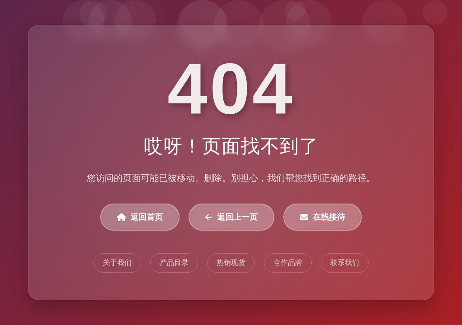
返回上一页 (231, 217)
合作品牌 (287, 262)
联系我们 (344, 262)
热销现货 (231, 262)
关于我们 (117, 262)
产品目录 (174, 262)
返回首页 (140, 217)
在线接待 (322, 217)
